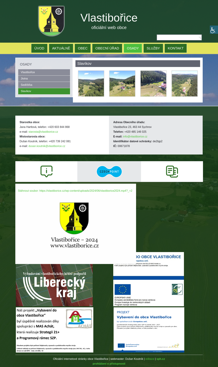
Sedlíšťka (26, 84)
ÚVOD (39, 48)
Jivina (24, 78)
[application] (75, 218)
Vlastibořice (109, 17)
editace (149, 358)
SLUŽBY (153, 48)
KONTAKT (176, 48)
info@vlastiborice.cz (135, 136)
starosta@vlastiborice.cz (43, 131)
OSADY (133, 48)
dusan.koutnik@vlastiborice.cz (46, 146)
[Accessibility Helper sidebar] (214, 30)
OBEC (83, 48)
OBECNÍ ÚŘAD (107, 48)
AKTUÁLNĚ (61, 48)
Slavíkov (26, 91)
